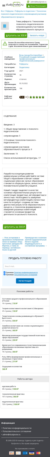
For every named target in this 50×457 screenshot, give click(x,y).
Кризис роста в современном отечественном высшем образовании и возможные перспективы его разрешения (24, 347)
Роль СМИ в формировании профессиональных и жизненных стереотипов (22, 358)
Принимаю (22, 273)
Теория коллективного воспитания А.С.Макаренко (22, 308)
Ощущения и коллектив (12, 366)
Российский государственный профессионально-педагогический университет (32, 59)
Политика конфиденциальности (17, 428)
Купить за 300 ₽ (15, 226)
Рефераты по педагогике (25, 11)
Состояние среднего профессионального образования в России (24, 300)
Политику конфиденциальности (26, 273)
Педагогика (24, 67)
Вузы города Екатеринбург (30, 55)
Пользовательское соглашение (17, 431)
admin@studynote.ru (38, 2)
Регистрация (25, 281)
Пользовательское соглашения (25, 275)
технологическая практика (13, 394)
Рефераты (9, 11)
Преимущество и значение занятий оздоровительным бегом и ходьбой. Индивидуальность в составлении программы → (36, 242)
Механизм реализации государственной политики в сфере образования (23, 336)
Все (2, 11)
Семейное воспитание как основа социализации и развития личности (22, 327)
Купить (17, 35)
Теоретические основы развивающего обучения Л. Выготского (23, 317)
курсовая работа (9, 386)
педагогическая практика (12, 402)
